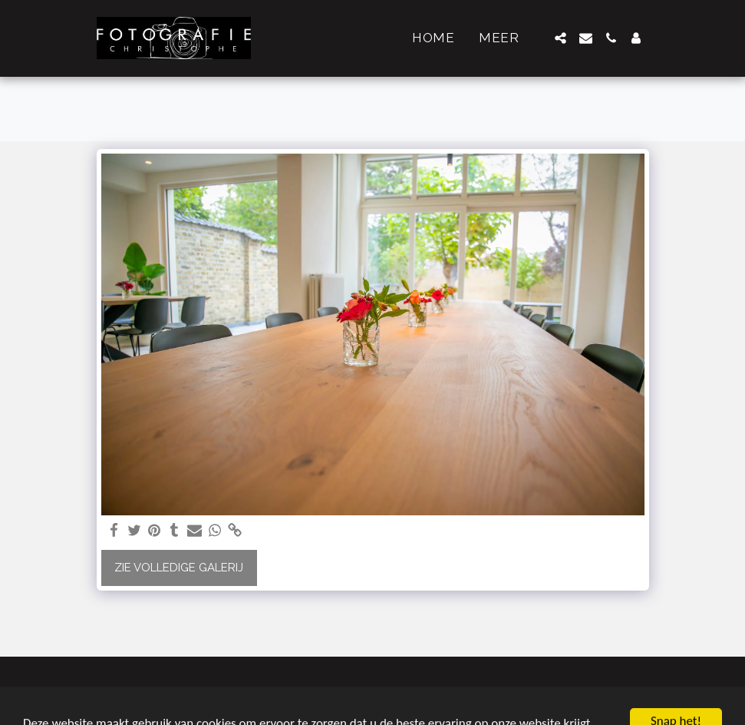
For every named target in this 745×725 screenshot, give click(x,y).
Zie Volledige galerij (178, 567)
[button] (560, 38)
